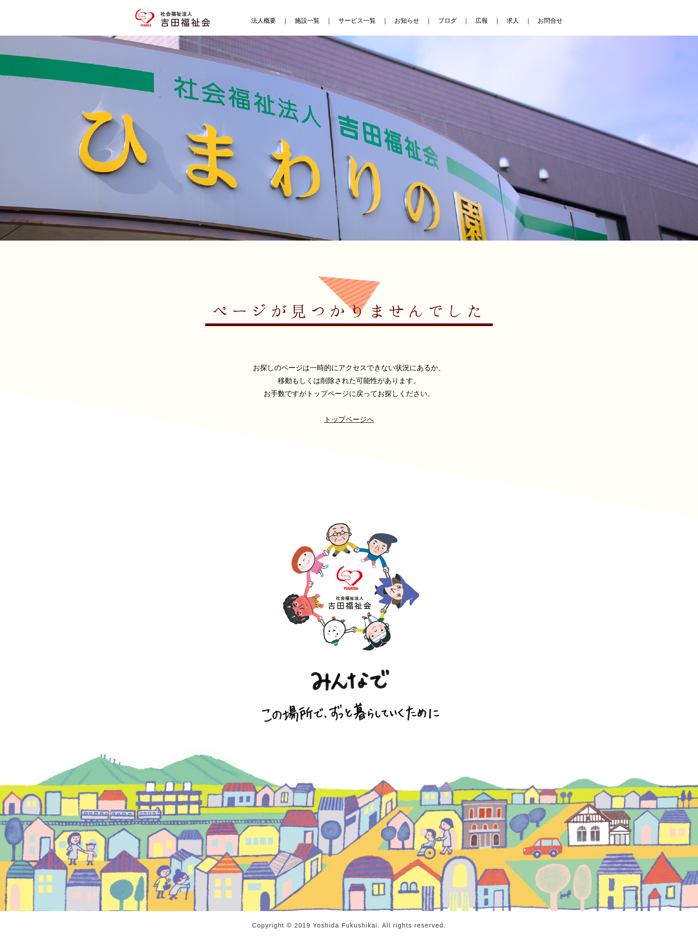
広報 (481, 21)
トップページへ (349, 419)
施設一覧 (307, 21)
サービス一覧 (357, 21)
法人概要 (263, 21)
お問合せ (550, 21)
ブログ (447, 21)
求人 (513, 21)
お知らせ (406, 21)
